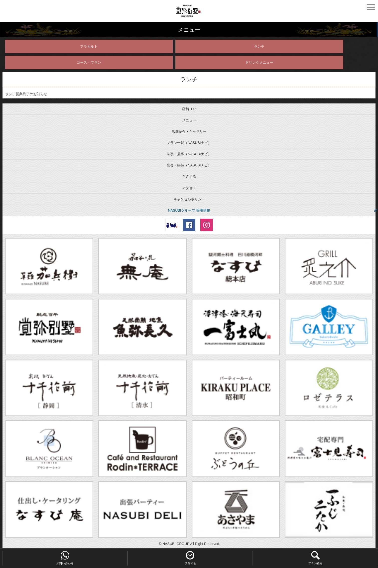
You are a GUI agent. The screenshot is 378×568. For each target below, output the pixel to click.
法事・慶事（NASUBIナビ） (189, 154)
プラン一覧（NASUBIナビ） (189, 142)
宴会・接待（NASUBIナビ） (189, 165)
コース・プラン (89, 62)
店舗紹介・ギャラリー (189, 131)
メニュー (189, 120)
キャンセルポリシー (189, 199)
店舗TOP (189, 109)
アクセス (189, 188)
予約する (189, 176)
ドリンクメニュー (259, 62)
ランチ (259, 46)
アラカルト (89, 46)
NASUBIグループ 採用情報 (189, 210)
